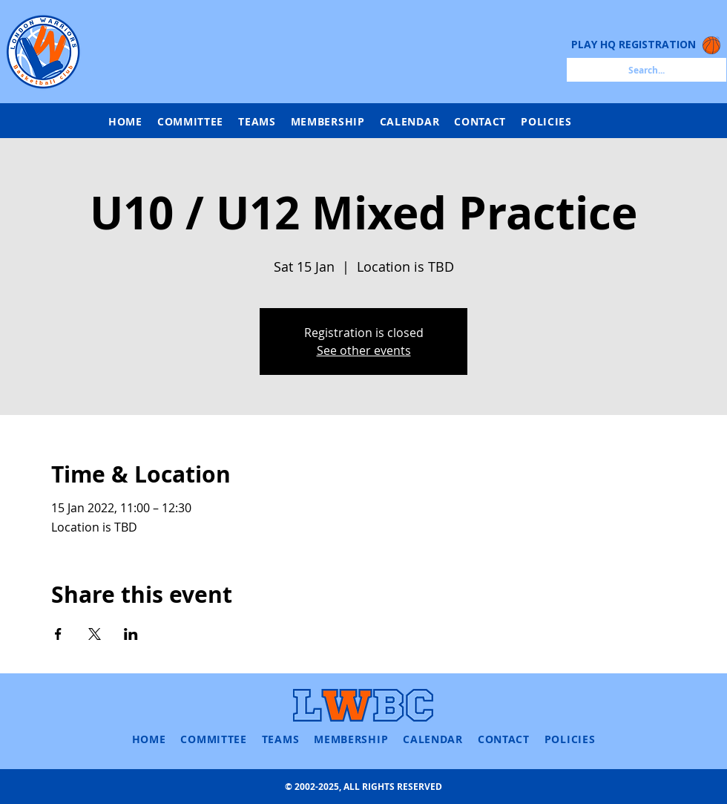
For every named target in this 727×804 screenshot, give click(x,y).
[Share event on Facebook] (58, 634)
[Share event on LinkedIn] (131, 634)
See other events (364, 350)
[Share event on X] (95, 634)
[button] (257, 121)
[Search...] (646, 70)
